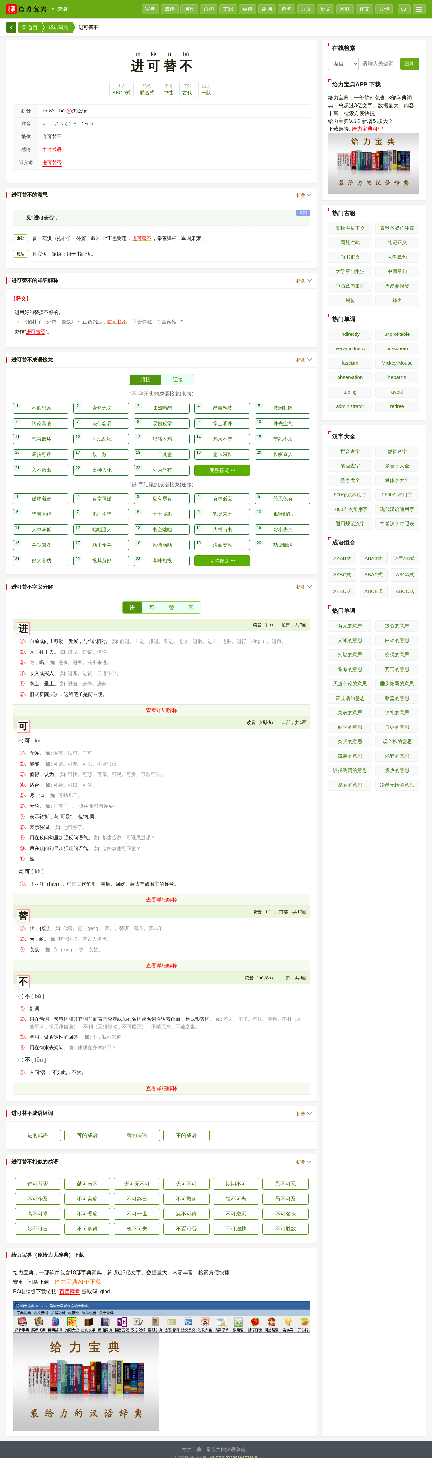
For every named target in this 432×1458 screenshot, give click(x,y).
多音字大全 (397, 465)
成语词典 (58, 27)
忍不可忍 (285, 1175)
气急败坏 (41, 430)
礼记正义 (397, 242)
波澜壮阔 (283, 399)
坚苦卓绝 (41, 505)
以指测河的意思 (350, 770)
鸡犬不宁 (222, 430)
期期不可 (236, 1175)
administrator (350, 406)
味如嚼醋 (162, 399)
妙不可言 (37, 1220)
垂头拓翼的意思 (397, 683)
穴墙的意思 (350, 654)
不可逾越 (236, 1220)
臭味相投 (162, 552)
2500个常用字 (397, 494)
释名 (397, 300)
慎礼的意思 (397, 712)
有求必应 (222, 490)
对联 (345, 9)
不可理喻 (87, 1205)
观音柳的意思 (397, 741)
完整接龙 (223, 462)
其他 (384, 9)
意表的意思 (350, 712)
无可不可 (186, 1175)
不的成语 (186, 1127)
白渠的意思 (397, 640)
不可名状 (285, 1205)
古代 (187, 92)
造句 (286, 9)
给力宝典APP (367, 129)
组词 (267, 9)
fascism (350, 363)
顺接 (145, 371)
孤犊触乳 (283, 505)
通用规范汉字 (350, 523)
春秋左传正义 (350, 228)
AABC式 (342, 574)
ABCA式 (405, 574)
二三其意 (162, 446)
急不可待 (186, 1205)
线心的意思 (397, 625)
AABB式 (342, 558)
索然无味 (102, 399)
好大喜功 (41, 552)
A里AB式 (405, 558)
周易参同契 (397, 286)
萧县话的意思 (350, 698)
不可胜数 (285, 1220)
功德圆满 (283, 536)
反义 (325, 9)
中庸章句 (397, 271)
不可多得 (87, 1220)
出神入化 (102, 462)
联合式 (147, 92)
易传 (350, 300)
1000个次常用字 (349, 509)
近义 (306, 9)
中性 (168, 92)
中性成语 (52, 149)
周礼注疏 (350, 242)
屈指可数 (41, 446)
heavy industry (350, 348)
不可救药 (186, 1190)
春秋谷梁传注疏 (397, 228)
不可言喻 (87, 1190)
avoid (397, 392)
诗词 (209, 9)
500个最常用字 (350, 494)
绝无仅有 (283, 490)
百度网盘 (69, 1283)
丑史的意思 (397, 727)
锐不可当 (236, 1190)
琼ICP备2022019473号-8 (233, 1449)
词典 (189, 9)
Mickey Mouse (397, 363)
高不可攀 (37, 1205)
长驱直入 (283, 446)
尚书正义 (350, 257)
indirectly (350, 334)
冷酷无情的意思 (397, 785)
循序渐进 (41, 490)
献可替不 (87, 1175)
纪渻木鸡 (162, 430)
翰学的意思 (350, 727)
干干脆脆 (162, 505)
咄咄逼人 (102, 521)
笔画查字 (350, 465)
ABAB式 (373, 558)
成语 (62, 9)
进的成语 (37, 1127)
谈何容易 (102, 415)
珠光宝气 (283, 415)
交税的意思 (397, 654)
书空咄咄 (162, 521)
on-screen (397, 348)
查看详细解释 (161, 702)
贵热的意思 (397, 770)
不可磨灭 (236, 1205)
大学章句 (397, 257)
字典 (150, 9)
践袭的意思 (350, 756)
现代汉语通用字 (397, 509)
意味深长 (222, 446)
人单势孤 (41, 521)
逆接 (178, 371)
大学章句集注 (350, 271)
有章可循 (102, 490)
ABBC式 (342, 591)
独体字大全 (397, 480)
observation (350, 377)
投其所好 (102, 552)
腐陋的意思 (350, 785)
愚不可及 (285, 1190)
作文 (364, 9)
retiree (397, 406)
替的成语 (137, 1127)
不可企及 (37, 1190)
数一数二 (102, 446)
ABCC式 (405, 591)
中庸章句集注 (350, 286)
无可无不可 (137, 1175)
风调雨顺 (162, 536)
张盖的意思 (397, 698)
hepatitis (397, 377)
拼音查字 (350, 451)
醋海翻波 (222, 399)
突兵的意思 (350, 741)
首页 (29, 27)
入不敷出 (41, 462)
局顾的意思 (350, 640)
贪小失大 (283, 521)
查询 (409, 63)
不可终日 (137, 1190)
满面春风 (222, 536)
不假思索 (41, 399)
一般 (206, 92)
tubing (350, 392)
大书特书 (222, 521)
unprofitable (397, 334)
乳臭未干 (222, 505)
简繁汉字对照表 (397, 523)
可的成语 (87, 1127)
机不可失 (137, 1220)
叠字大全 (350, 480)
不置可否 (186, 1220)
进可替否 (52, 162)
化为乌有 (162, 462)
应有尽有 (162, 490)
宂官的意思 (397, 669)
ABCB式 (373, 591)
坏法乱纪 (102, 430)
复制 (303, 204)
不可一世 (137, 1205)
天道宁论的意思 (350, 683)
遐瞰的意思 (350, 669)
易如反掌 (162, 415)
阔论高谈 (41, 415)
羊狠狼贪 (41, 536)
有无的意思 (350, 625)
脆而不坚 (102, 505)
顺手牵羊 (102, 536)
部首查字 (397, 451)
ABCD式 (121, 92)
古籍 (228, 9)
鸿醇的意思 (397, 756)
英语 (247, 9)
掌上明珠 (222, 415)
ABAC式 (373, 574)
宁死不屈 (283, 430)
